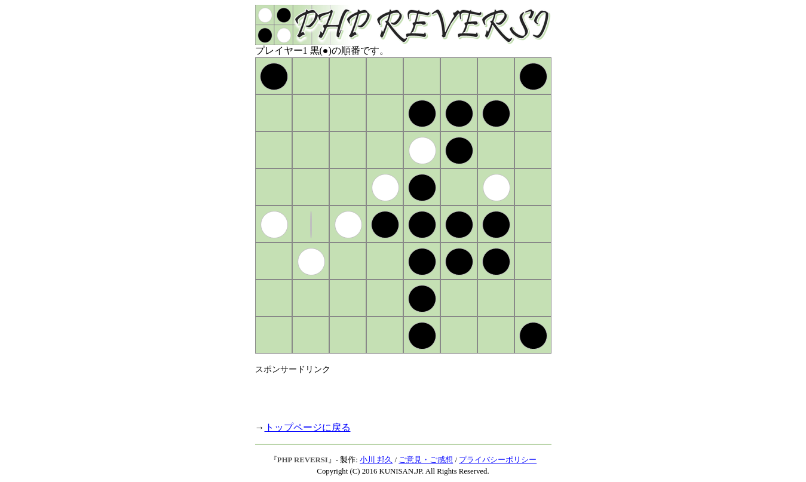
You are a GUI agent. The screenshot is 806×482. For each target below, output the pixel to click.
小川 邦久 (376, 460)
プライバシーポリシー (498, 460)
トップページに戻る (308, 427)
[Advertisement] (395, 393)
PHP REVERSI (302, 460)
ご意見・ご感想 (426, 460)
